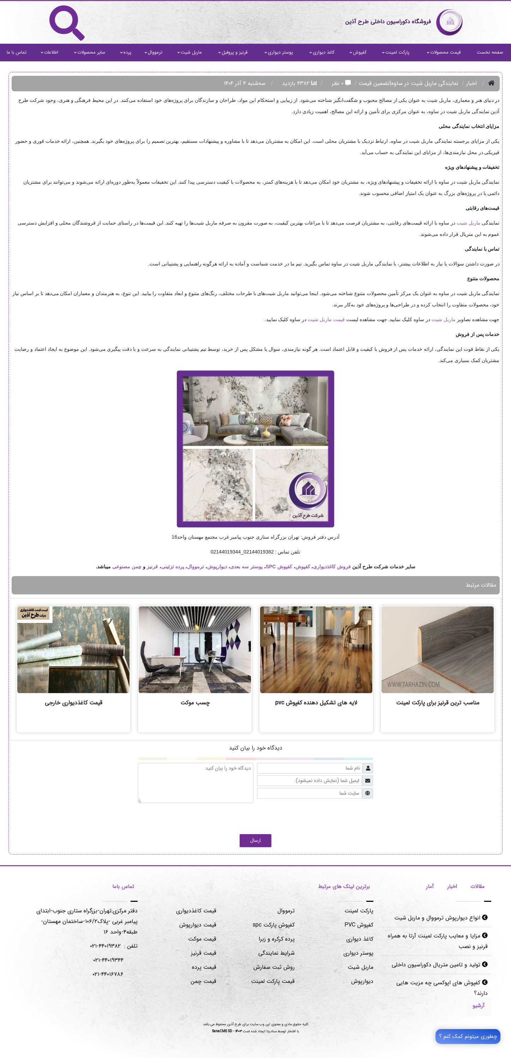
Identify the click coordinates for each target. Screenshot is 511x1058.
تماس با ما (16, 52)
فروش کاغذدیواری (332, 566)
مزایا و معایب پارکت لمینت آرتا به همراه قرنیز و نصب (438, 942)
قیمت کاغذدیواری (196, 910)
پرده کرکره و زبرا (277, 939)
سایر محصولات (89, 52)
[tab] (477, 887)
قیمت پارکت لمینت (273, 981)
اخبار (471, 83)
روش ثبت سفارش (274, 967)
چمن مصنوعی (127, 566)
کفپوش (358, 52)
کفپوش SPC (279, 566)
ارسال (255, 840)
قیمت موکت (202, 939)
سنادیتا (271, 1031)
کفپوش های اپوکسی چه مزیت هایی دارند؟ (441, 987)
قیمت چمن (203, 981)
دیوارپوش (217, 566)
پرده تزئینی (172, 566)
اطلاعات (49, 52)
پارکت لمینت (395, 52)
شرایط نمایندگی (276, 953)
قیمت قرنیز (203, 953)
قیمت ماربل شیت (326, 319)
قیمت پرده (204, 967)
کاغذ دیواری (322, 52)
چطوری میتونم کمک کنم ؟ (468, 1036)
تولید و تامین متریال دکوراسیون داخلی (439, 964)
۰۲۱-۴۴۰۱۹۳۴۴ (108, 960)
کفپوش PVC (358, 925)
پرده (125, 52)
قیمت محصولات (444, 52)
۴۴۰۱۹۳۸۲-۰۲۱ (105, 946)
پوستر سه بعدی (246, 566)
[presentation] (319, 817)
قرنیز (152, 566)
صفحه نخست (490, 52)
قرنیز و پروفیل (232, 52)
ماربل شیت (190, 52)
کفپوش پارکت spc (274, 925)
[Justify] (477, 1006)
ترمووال (153, 52)
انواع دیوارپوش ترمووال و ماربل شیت (440, 919)
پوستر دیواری (279, 52)
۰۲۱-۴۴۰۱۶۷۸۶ (108, 974)
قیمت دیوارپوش (197, 925)
